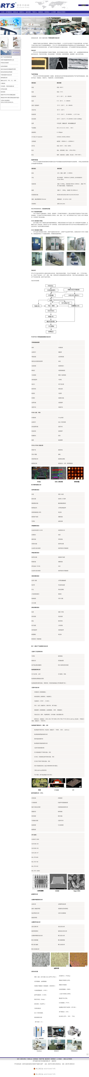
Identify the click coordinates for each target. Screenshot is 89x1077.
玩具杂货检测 (4, 66)
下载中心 (34, 12)
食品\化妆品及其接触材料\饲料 (8, 69)
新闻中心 (22, 12)
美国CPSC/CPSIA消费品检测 (8, 94)
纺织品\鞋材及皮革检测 (6, 72)
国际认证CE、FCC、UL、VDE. (8, 80)
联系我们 (47, 12)
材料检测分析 (4, 77)
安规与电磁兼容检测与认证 (7, 60)
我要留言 (40, 12)
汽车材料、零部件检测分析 (7, 86)
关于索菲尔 (9, 12)
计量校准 (3, 83)
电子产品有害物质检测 (6, 57)
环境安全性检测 (5, 62)
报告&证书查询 (61, 12)
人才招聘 (53, 12)
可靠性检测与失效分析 (6, 74)
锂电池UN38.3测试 (10, 97)
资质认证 (15, 12)
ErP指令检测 (4, 89)
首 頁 (2, 12)
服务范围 (28, 12)
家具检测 (3, 92)
